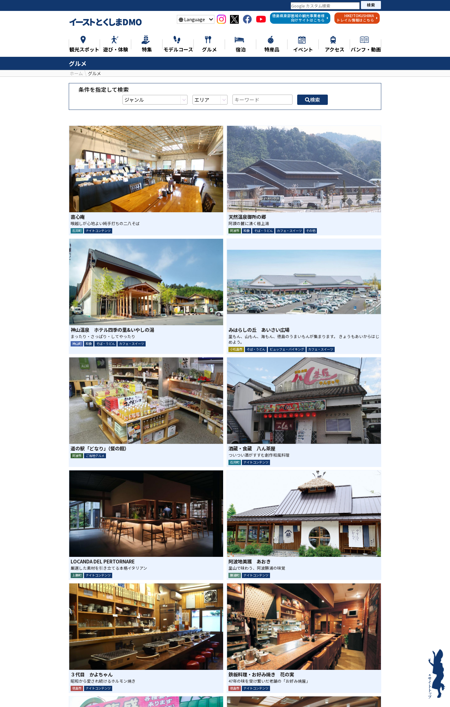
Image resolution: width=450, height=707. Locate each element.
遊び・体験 (184, 693)
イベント (330, 693)
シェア (208, 652)
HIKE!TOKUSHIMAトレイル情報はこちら (357, 17)
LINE (242, 652)
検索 (371, 5)
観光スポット (146, 693)
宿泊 (304, 693)
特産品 (281, 693)
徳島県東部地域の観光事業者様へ (225, 703)
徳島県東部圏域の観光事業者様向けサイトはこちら (300, 17)
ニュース (90, 693)
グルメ (255, 693)
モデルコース (222, 693)
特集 (115, 693)
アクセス (360, 693)
